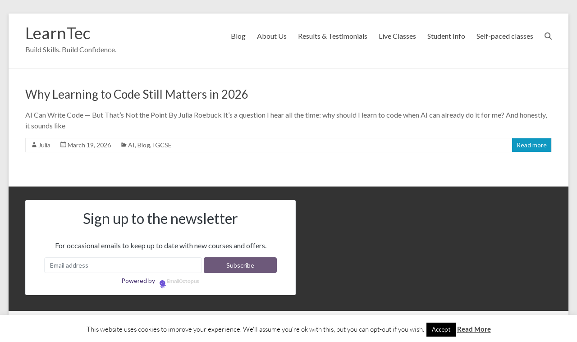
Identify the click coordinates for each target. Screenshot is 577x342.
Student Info (446, 36)
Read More (474, 329)
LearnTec (58, 33)
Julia (44, 145)
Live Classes (397, 36)
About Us (272, 36)
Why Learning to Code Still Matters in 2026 (136, 94)
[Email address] (122, 265)
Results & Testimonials (332, 36)
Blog (238, 36)
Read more (532, 145)
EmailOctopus (183, 281)
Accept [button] (441, 329)
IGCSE (162, 145)
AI (131, 145)
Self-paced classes (504, 36)
